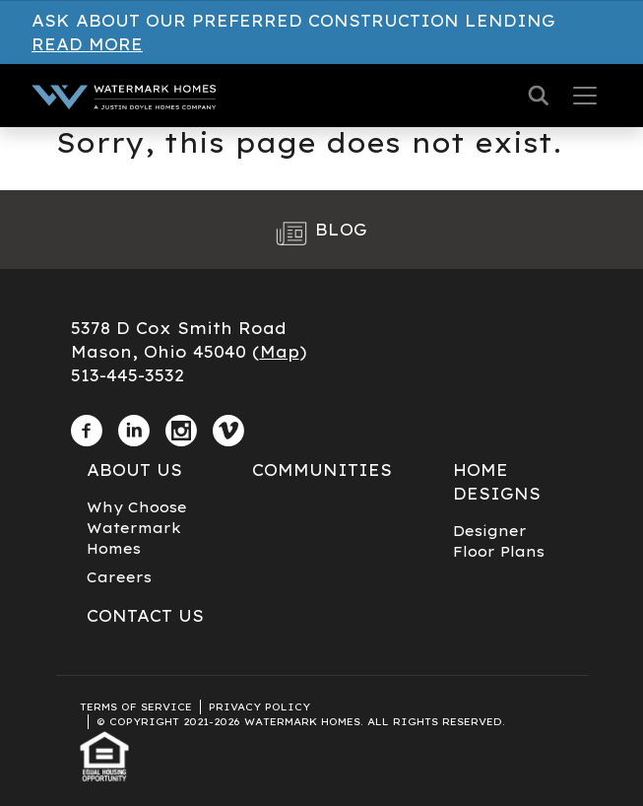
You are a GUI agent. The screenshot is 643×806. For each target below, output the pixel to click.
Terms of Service (136, 707)
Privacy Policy (259, 707)
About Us (134, 470)
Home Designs (497, 482)
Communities (322, 470)
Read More (87, 44)
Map (279, 352)
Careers (119, 577)
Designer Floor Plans (499, 541)
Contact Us (145, 616)
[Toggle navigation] (584, 95)
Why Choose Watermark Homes (137, 528)
